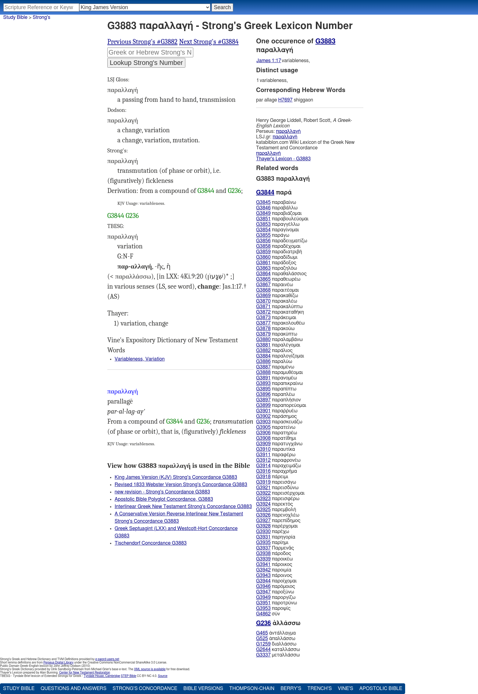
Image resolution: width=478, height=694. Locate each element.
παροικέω (274, 559)
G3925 (263, 509)
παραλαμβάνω (279, 339)
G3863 (263, 268)
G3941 (263, 564)
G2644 (263, 649)
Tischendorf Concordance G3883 (151, 543)
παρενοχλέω (277, 515)
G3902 (263, 416)
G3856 (263, 240)
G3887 (263, 367)
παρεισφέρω (277, 498)
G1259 (263, 644)
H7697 (285, 100)
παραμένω (275, 367)
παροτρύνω (276, 602)
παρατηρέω (276, 432)
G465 (262, 633)
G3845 (263, 202)
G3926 (263, 515)
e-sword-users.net (107, 659)
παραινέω (274, 284)
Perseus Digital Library (58, 662)
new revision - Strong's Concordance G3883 (162, 491)
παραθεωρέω (278, 279)
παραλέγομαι (278, 345)
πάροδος (273, 553)
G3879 (263, 334)
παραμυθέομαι (279, 372)
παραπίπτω (276, 388)
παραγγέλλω (278, 224)
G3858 (263, 246)
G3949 (263, 597)
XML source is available (150, 669)
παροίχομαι (276, 580)
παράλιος (274, 350)
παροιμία (273, 570)
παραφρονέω (278, 460)
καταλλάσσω (278, 649)
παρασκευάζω (279, 421)
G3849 (263, 213)
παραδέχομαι (278, 246)
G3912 (263, 460)
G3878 (263, 328)
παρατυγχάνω (279, 443)
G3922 (263, 493)
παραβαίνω (276, 202)
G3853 (263, 224)
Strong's (41, 17)
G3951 (263, 602)
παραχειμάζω (278, 465)
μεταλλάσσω (278, 655)
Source (162, 676)
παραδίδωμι (277, 257)
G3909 (263, 443)
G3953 (263, 608)
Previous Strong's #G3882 (142, 42)
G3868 (263, 290)
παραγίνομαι (277, 229)
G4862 (263, 613)
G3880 (263, 339)
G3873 (263, 317)
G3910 (263, 449)
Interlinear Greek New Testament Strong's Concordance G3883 (183, 506)
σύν (268, 613)
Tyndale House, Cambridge (102, 676)
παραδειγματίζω (281, 240)
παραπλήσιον (278, 399)
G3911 (263, 454)
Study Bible (15, 17)
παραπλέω (275, 394)
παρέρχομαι (277, 526)
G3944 (263, 580)
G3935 (263, 542)
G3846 (263, 207)
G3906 (263, 432)
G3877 (263, 323)
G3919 (263, 482)
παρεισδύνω (277, 487)
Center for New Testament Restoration (84, 672)
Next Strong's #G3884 (208, 42)
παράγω (272, 235)
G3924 (263, 504)
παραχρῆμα (276, 471)
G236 (234, 191)
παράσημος (276, 416)
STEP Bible (128, 676)
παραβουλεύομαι (282, 218)
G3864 (263, 273)
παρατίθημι (276, 438)
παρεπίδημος (278, 520)
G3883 (326, 41)
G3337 (263, 655)
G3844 (206, 191)
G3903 (263, 421)
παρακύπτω (276, 334)
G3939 (263, 559)
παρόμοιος (275, 586)
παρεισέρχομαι (280, 493)
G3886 (263, 361)
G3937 (263, 548)
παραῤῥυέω (277, 410)
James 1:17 (268, 60)
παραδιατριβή (279, 251)
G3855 (263, 235)
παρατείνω (275, 427)
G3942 (263, 570)
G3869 (263, 295)
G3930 (263, 531)
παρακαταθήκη (280, 312)
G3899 (263, 405)
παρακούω (275, 328)
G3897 (263, 399)
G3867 (263, 284)
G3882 (263, 350)
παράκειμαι (276, 317)
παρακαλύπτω (279, 306)
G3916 (263, 471)
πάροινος (274, 575)
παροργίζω (275, 597)
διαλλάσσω (276, 644)
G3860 (263, 257)
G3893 (263, 383)
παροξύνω (275, 591)
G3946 (263, 586)
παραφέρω (275, 454)
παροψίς (273, 608)
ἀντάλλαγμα (276, 633)
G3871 (263, 306)
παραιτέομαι (277, 290)
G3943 (263, 575)
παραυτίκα (275, 449)
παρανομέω (276, 377)
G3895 (263, 388)
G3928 (263, 526)
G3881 (263, 345)
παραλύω (274, 361)
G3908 (263, 438)
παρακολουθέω (280, 323)
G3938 (263, 553)
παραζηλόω (276, 268)
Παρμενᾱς (275, 548)
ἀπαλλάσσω (275, 638)
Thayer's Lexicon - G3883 (283, 158)
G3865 (263, 279)
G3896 (263, 394)
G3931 (263, 537)
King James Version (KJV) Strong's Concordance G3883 (176, 477)
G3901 (263, 410)
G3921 (263, 487)
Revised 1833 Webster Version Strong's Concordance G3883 (181, 484)
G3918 (263, 476)
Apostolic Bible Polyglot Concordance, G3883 (164, 499)
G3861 (263, 262)
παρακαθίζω (277, 295)
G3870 (263, 301)
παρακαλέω (276, 301)
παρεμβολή (276, 509)
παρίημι (272, 542)
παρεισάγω (276, 482)
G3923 (263, 498)
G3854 (263, 229)
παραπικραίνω (279, 383)
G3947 (263, 591)
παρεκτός (274, 504)
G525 (262, 638)
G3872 (263, 312)
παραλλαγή (288, 131)
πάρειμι (272, 476)
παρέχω (272, 531)
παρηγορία (275, 537)
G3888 (263, 372)
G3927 (263, 520)
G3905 (263, 427)
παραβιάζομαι (279, 213)
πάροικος (274, 564)
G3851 (263, 218)
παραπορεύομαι (281, 405)
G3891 (263, 377)
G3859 (263, 251)
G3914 (263, 465)
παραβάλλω (277, 207)
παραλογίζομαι (280, 356)
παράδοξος (276, 262)
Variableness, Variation (140, 359)
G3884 (263, 356)
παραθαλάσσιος (281, 273)
